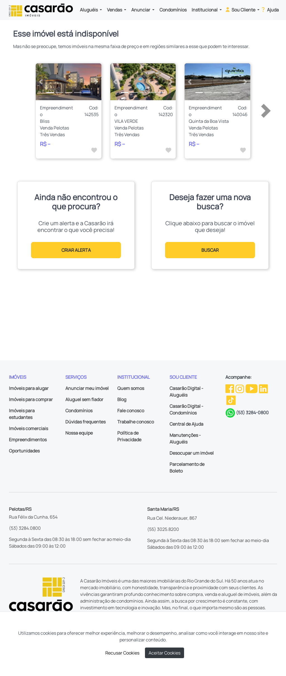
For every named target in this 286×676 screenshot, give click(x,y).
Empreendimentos (28, 440)
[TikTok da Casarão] (231, 400)
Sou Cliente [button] (240, 9)
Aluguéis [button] (89, 10)
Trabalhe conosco (135, 422)
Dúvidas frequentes (85, 422)
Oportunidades (24, 451)
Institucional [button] (205, 10)
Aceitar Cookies (164, 653)
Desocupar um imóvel (192, 453)
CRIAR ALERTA (76, 250)
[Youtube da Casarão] (252, 388)
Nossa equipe (79, 433)
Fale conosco (130, 410)
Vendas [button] (115, 10)
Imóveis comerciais (28, 428)
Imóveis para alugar (29, 388)
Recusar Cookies (122, 653)
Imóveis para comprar (31, 399)
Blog (121, 399)
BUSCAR (210, 250)
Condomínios (173, 10)
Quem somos (130, 388)
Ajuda (269, 9)
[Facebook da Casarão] (230, 388)
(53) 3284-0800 (252, 412)
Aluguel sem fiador (84, 399)
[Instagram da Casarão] (240, 388)
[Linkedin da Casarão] (263, 388)
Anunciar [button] (141, 10)
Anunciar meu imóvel (87, 388)
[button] (41, 81)
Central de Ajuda (186, 424)
